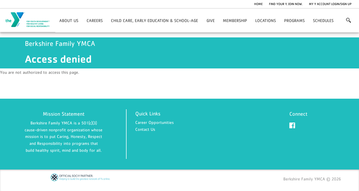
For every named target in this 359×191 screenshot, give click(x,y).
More (348, 20)
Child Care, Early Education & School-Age (154, 20)
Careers (95, 20)
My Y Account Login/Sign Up (330, 4)
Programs (294, 20)
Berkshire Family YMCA (30, 20)
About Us (68, 20)
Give (211, 20)
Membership (235, 20)
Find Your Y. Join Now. (286, 4)
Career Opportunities (154, 122)
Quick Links (147, 113)
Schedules (323, 20)
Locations (265, 20)
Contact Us (145, 129)
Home (258, 4)
